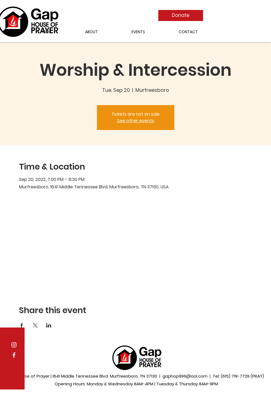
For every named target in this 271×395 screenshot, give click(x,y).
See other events (135, 121)
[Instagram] (13, 344)
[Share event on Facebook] (21, 325)
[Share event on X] (35, 325)
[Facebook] (13, 355)
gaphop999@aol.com (184, 376)
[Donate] (180, 15)
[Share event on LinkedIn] (48, 325)
